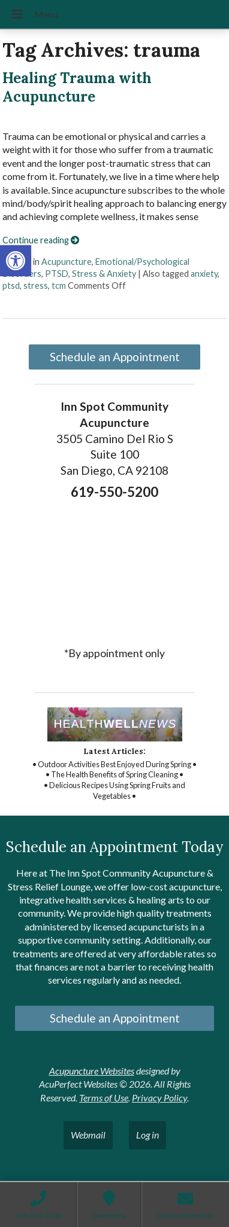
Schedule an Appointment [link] (115, 357)
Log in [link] (147, 1134)
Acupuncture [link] (66, 262)
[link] (15, 260)
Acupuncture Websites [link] (91, 1070)
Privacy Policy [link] (159, 1097)
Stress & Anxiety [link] (104, 273)
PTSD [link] (56, 273)
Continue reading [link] (40, 240)
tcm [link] (59, 285)
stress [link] (35, 285)
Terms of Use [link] (103, 1097)
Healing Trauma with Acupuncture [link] (77, 87)
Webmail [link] (88, 1134)
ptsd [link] (11, 285)
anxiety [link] (204, 273)
